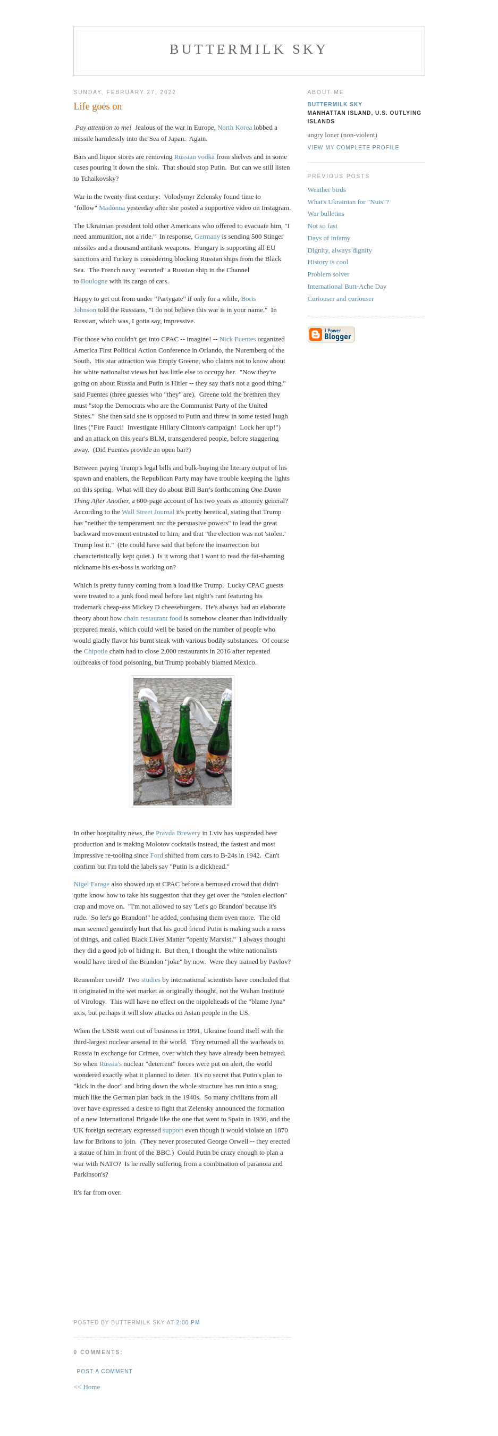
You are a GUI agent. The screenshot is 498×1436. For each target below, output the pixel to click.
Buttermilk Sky (249, 49)
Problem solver (329, 274)
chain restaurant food (153, 618)
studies (151, 980)
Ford (157, 855)
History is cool (328, 262)
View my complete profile (354, 147)
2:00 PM (188, 1322)
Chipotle (96, 651)
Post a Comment (105, 1371)
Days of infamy (329, 238)
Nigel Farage (92, 884)
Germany (207, 236)
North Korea (234, 127)
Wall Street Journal (148, 512)
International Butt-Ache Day (347, 286)
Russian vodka (194, 157)
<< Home (87, 1387)
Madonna (112, 208)
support (173, 1130)
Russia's (110, 1064)
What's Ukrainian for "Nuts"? (348, 202)
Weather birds (327, 190)
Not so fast (322, 226)
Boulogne (94, 281)
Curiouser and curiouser (341, 299)
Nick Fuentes (238, 339)
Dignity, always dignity (340, 250)
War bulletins (326, 213)
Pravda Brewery (178, 833)
